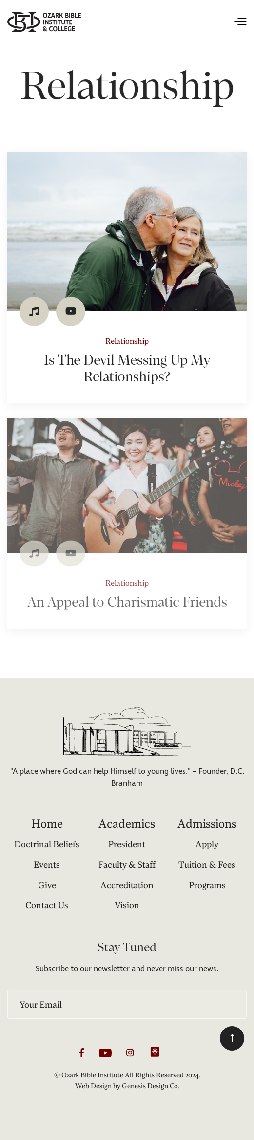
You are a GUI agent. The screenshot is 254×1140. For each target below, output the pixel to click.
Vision (127, 905)
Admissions (206, 824)
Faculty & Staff (127, 864)
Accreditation (127, 885)
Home (47, 824)
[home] (44, 22)
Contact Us (46, 905)
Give (47, 885)
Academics (126, 824)
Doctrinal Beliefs (46, 844)
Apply (206, 844)
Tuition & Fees (206, 864)
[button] (164, 22)
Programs (207, 885)
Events (47, 864)
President (126, 844)
